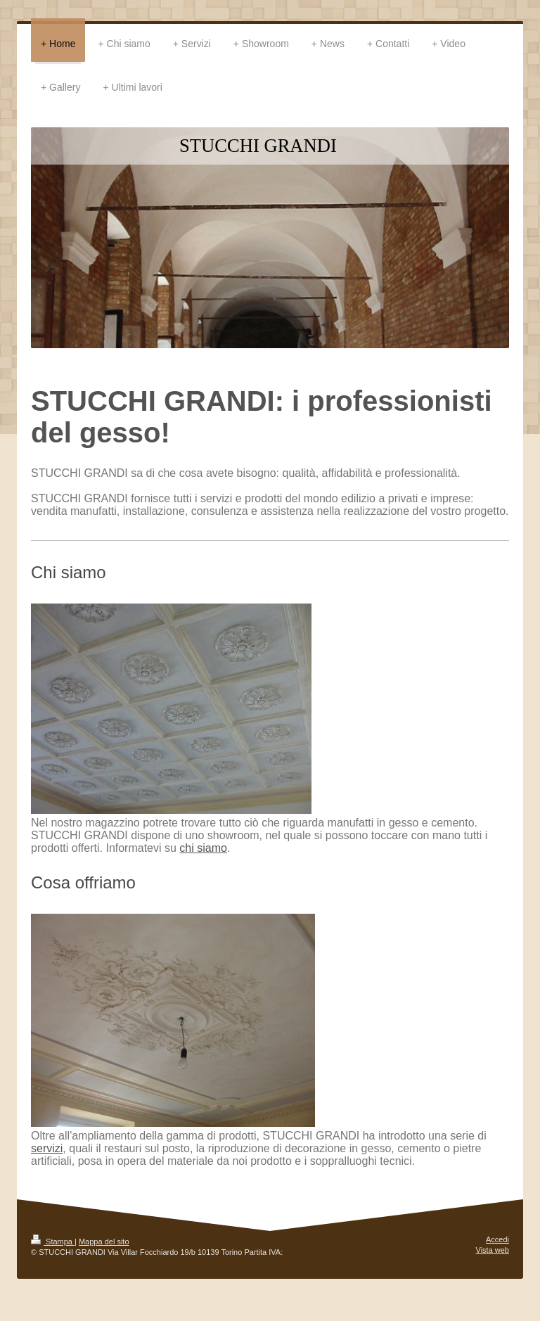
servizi (47, 1148)
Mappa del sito (104, 1241)
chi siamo (203, 848)
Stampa (53, 1241)
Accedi (497, 1239)
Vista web (493, 1250)
